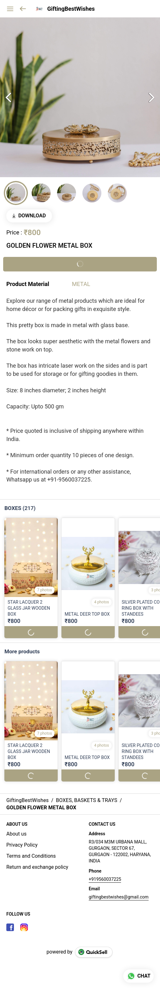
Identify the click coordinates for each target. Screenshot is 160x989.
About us (16, 834)
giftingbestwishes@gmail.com (119, 896)
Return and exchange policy (37, 867)
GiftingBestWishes (71, 9)
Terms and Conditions (31, 856)
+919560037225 (105, 879)
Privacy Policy (22, 845)
